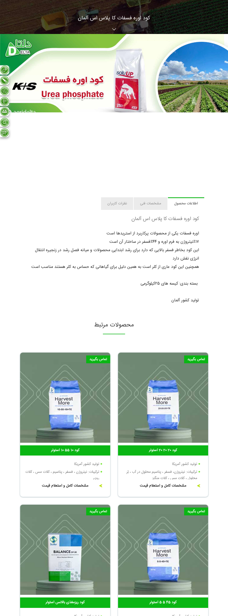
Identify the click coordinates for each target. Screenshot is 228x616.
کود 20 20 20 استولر (163, 450)
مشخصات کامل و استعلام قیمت (163, 486)
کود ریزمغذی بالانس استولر (65, 602)
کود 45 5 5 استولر (163, 602)
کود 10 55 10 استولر (65, 450)
